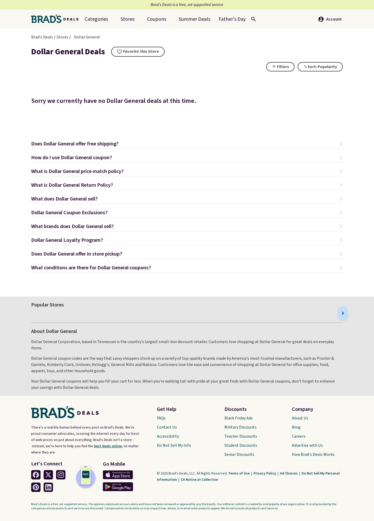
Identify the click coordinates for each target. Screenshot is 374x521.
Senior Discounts (239, 454)
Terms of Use (239, 473)
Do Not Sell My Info (174, 445)
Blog (296, 427)
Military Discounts (240, 427)
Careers (298, 436)
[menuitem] (194, 19)
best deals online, (108, 446)
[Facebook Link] (36, 475)
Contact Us (167, 427)
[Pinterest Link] (36, 487)
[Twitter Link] (48, 475)
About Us (300, 418)
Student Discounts (240, 445)
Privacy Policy (265, 473)
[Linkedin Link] (48, 487)
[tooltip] (138, 52)
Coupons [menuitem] (156, 19)
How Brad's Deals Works (313, 454)
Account (330, 19)
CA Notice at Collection (199, 479)
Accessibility (168, 436)
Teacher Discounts (240, 436)
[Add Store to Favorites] (138, 52)
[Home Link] (57, 19)
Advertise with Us (307, 445)
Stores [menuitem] (128, 19)
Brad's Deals (42, 37)
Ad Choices (289, 473)
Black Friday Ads (238, 418)
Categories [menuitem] (96, 19)
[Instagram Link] (61, 475)
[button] (187, 144)
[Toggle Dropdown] (320, 66)
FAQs (161, 418)
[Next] (343, 313)
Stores (62, 37)
